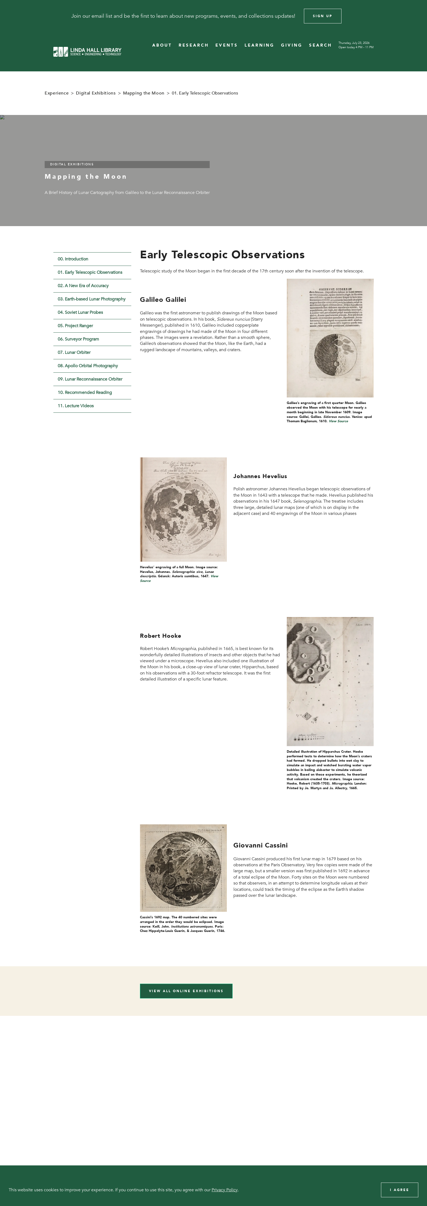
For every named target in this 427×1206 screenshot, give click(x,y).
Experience (57, 93)
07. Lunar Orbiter (74, 353)
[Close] (415, 16)
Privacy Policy (225, 1190)
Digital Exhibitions (95, 93)
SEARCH (320, 45)
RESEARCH (194, 45)
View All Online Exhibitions (186, 991)
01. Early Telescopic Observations (90, 272)
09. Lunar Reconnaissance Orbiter (90, 379)
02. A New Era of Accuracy (83, 286)
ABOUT (162, 45)
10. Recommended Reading (85, 393)
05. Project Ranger (75, 326)
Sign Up (323, 16)
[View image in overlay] (330, 338)
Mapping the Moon (143, 93)
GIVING (292, 45)
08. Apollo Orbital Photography (88, 366)
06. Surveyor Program (78, 339)
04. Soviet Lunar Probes (80, 312)
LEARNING (259, 45)
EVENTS (226, 45)
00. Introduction (73, 259)
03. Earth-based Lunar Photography (92, 299)
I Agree (399, 1190)
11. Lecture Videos (76, 406)
